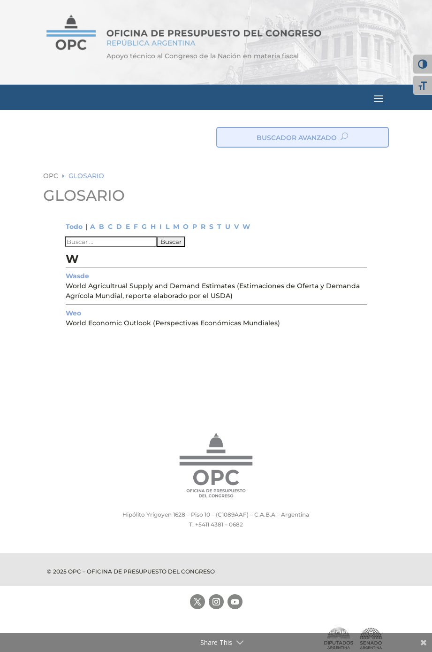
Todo (74, 226)
